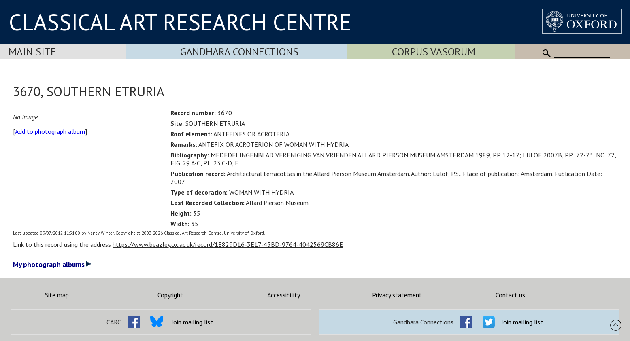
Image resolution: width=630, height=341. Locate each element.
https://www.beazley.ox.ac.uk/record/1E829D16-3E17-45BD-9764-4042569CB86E (228, 244)
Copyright (170, 295)
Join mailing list (192, 322)
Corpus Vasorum (433, 51)
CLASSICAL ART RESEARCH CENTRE (180, 21)
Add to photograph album (50, 131)
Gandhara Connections (239, 51)
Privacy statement (397, 295)
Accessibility (283, 295)
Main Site (32, 51)
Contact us (510, 295)
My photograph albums (52, 264)
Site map (57, 295)
